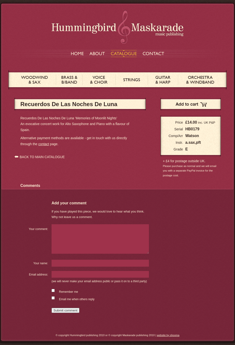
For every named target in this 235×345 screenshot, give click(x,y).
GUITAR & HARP (162, 80)
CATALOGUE (124, 53)
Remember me (68, 291)
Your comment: (38, 229)
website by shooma (168, 335)
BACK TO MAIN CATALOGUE (42, 157)
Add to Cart (190, 104)
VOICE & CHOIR (99, 80)
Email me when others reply (76, 299)
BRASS (69, 80)
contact (43, 144)
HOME (77, 53)
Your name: (40, 263)
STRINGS (131, 80)
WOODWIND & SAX (34, 80)
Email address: (38, 274)
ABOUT (97, 53)
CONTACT (153, 53)
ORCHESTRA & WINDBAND (200, 80)
